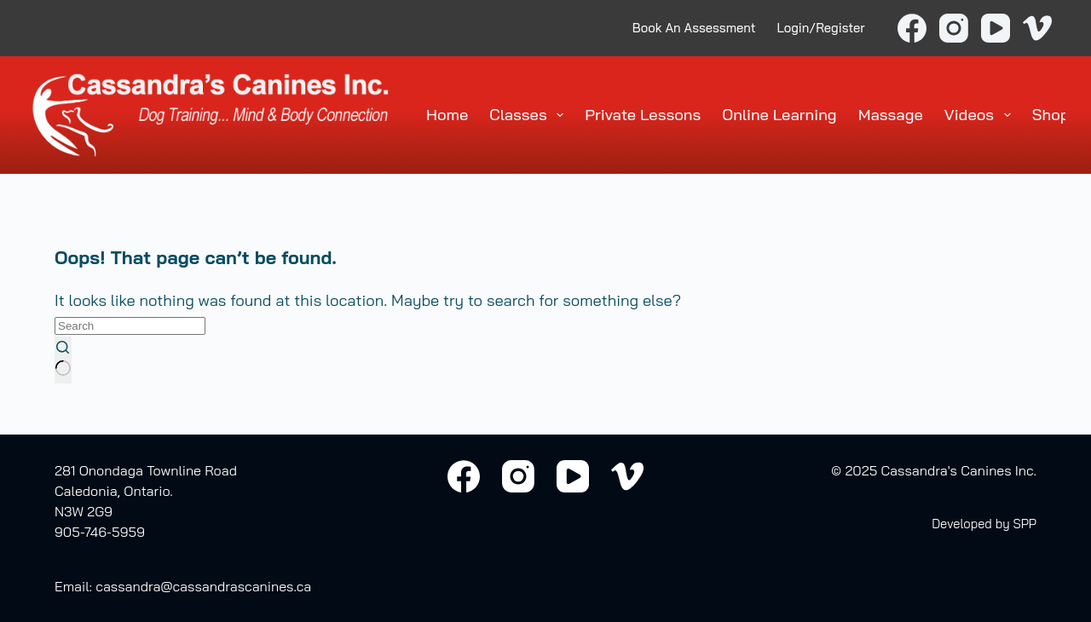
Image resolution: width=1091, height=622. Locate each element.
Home (447, 114)
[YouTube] (995, 28)
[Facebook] (912, 28)
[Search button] (63, 360)
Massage (890, 114)
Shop (1051, 114)
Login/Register (821, 28)
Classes (529, 115)
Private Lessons (643, 114)
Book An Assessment (694, 28)
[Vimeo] (1037, 28)
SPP (1024, 523)
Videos (981, 115)
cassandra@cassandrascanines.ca (203, 586)
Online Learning (779, 114)
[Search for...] (130, 326)
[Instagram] (953, 28)
